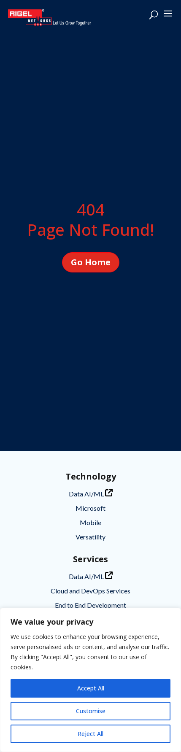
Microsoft (90, 508)
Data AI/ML (91, 493)
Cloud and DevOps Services (90, 591)
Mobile (90, 522)
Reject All (90, 734)
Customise (90, 711)
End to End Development (90, 605)
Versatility (90, 537)
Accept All (90, 688)
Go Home (91, 262)
